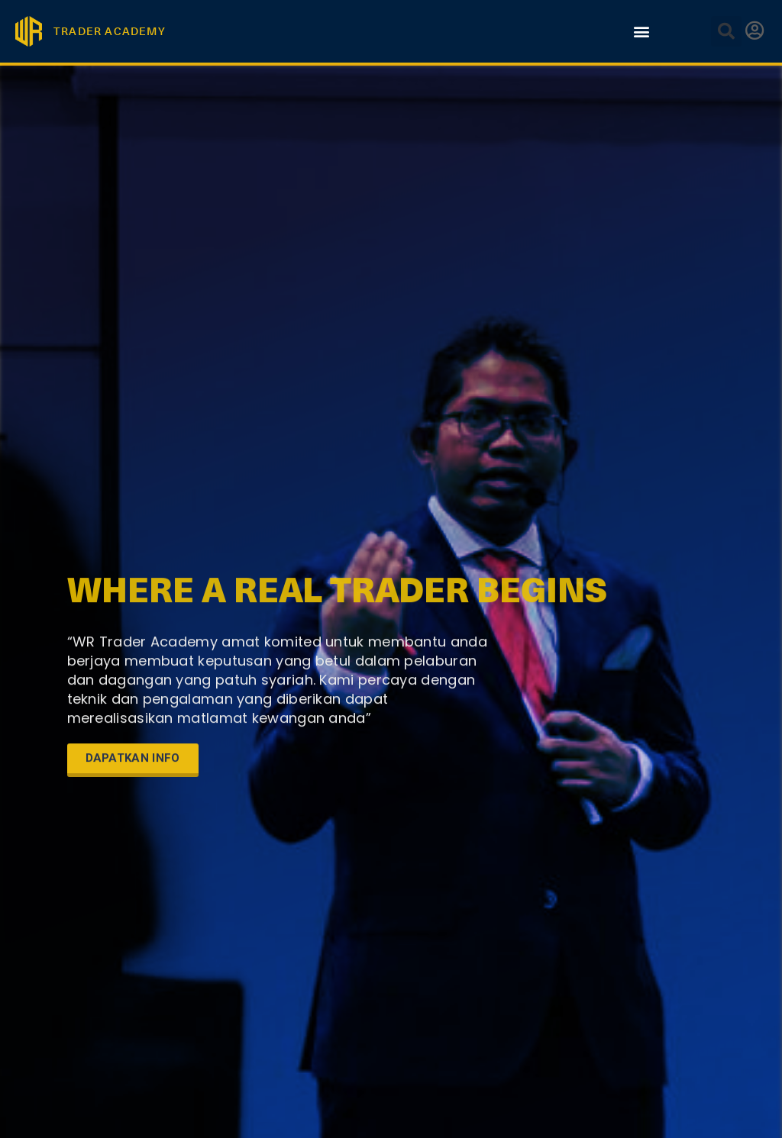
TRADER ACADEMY (109, 31)
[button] (641, 31)
